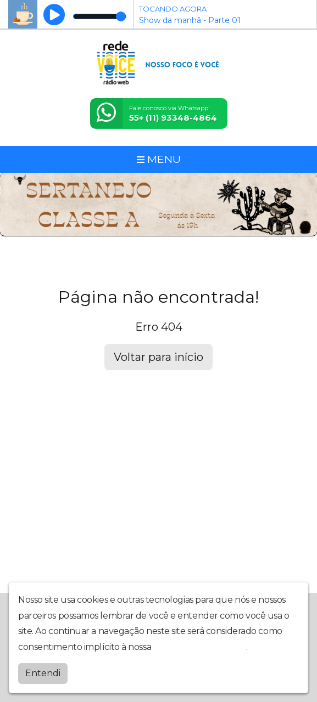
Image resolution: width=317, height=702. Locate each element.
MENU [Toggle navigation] (159, 159)
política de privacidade (200, 647)
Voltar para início (158, 357)
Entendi (42, 673)
